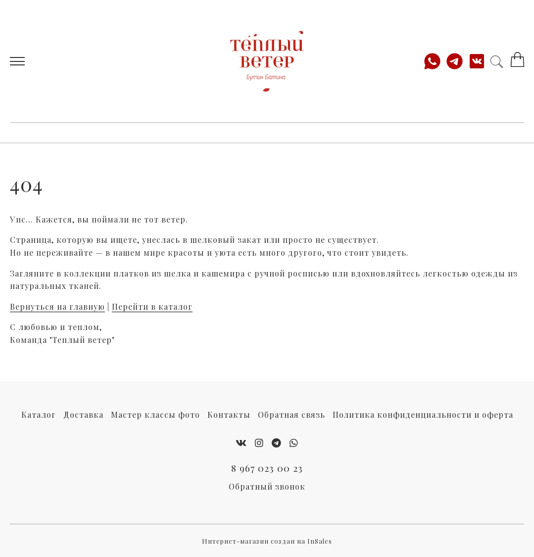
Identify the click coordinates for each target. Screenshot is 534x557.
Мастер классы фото (155, 414)
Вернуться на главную (57, 306)
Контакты (228, 414)
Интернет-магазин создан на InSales (267, 541)
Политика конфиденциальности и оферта (423, 414)
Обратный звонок (267, 486)
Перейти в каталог (152, 306)
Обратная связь (291, 414)
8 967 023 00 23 (267, 467)
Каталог (38, 414)
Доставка (83, 414)
